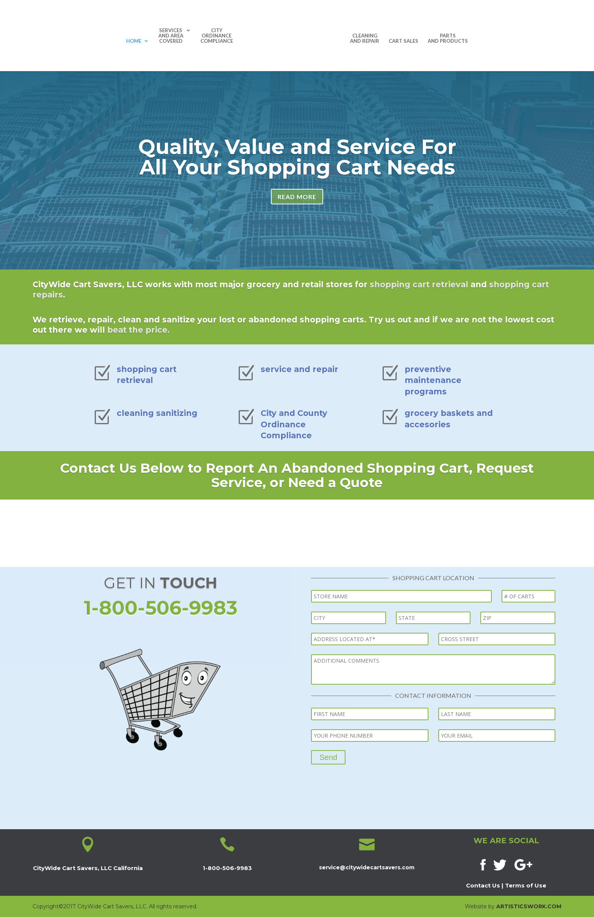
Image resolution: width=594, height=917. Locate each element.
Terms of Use (525, 885)
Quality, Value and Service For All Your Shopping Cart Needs (297, 161)
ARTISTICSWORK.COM (528, 906)
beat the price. (138, 330)
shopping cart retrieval (419, 284)
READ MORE (297, 201)
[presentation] (368, 779)
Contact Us (483, 885)
